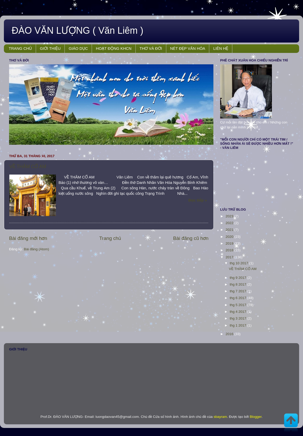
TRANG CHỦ (20, 48)
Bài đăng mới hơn (28, 238)
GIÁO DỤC (78, 48)
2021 (230, 230)
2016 (230, 334)
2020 (230, 237)
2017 (230, 257)
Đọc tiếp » (198, 200)
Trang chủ (110, 238)
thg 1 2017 (238, 325)
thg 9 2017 (238, 278)
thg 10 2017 (239, 263)
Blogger (256, 417)
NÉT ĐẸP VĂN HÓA (187, 48)
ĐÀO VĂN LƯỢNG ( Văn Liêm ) (77, 30)
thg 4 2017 (238, 312)
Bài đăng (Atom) (36, 249)
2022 (230, 223)
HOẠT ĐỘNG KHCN (113, 48)
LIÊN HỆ (220, 48)
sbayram (220, 417)
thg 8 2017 (238, 284)
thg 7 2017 (238, 291)
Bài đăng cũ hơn (190, 238)
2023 (230, 216)
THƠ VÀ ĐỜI (151, 48)
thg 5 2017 (238, 305)
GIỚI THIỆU (50, 48)
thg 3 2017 (238, 318)
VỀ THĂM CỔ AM (27, 166)
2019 (230, 243)
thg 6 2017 (238, 298)
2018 (230, 250)
